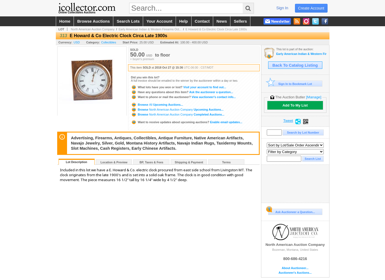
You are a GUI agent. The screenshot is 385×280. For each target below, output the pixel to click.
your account (159, 21)
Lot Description (76, 162)
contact (202, 21)
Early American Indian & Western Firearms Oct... (150, 29)
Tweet (288, 121)
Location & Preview (113, 162)
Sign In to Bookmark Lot (290, 84)
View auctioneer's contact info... (183, 97)
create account (311, 8)
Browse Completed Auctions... (177, 114)
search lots (128, 21)
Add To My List (295, 105)
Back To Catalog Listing (295, 65)
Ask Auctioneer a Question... (291, 211)
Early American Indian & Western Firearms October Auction (301, 53)
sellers (240, 21)
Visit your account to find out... (178, 87)
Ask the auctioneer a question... (182, 92)
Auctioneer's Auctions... (295, 272)
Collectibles (108, 42)
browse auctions (93, 21)
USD (77, 42)
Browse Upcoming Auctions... (157, 104)
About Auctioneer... (295, 268)
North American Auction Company (93, 29)
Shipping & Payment (189, 162)
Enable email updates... (186, 122)
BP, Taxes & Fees (151, 162)
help (183, 21)
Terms (226, 162)
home (65, 21)
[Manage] (313, 97)
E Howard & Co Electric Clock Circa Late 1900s (216, 29)
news (221, 21)
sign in (282, 8)
